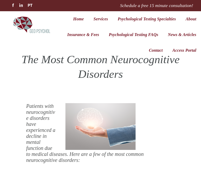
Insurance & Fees (83, 34)
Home (78, 19)
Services (100, 19)
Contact (156, 50)
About (191, 19)
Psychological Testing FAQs (133, 34)
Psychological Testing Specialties (147, 19)
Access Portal (184, 50)
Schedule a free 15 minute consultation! (156, 5)
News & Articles (182, 34)
